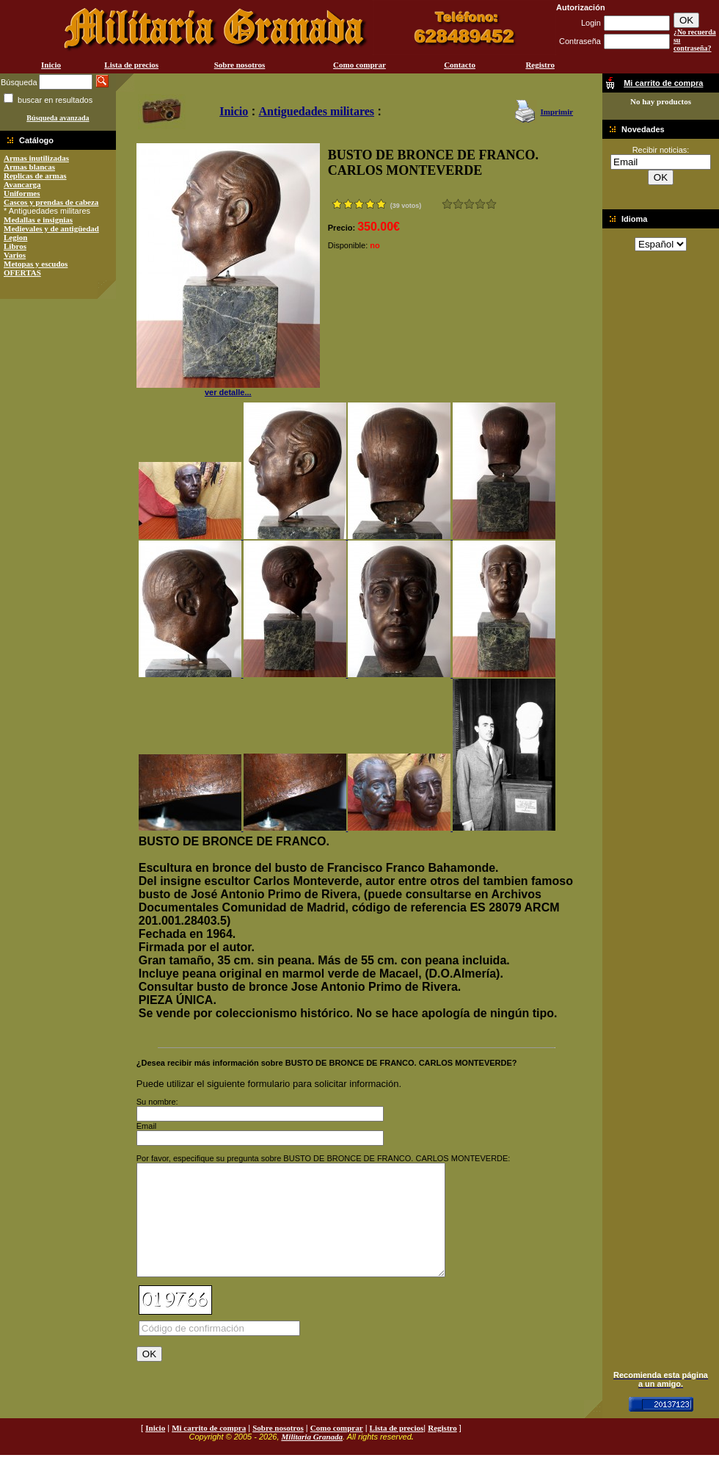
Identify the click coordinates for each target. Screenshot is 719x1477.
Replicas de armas (35, 175)
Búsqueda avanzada (57, 118)
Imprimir (556, 111)
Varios (15, 254)
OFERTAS (22, 272)
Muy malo (447, 203)
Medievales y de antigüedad (51, 228)
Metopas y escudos (35, 263)
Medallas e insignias (38, 219)
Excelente (491, 203)
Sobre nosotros (240, 64)
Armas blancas (29, 166)
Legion (15, 237)
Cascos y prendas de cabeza (51, 202)
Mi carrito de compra (209, 1449)
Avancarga (22, 184)
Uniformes (22, 193)
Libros (15, 246)
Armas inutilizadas (36, 158)
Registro (540, 64)
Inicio (51, 64)
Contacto (459, 64)
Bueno (469, 203)
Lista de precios (131, 64)
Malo (458, 203)
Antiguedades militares (316, 111)
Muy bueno (480, 203)
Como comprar (359, 64)
